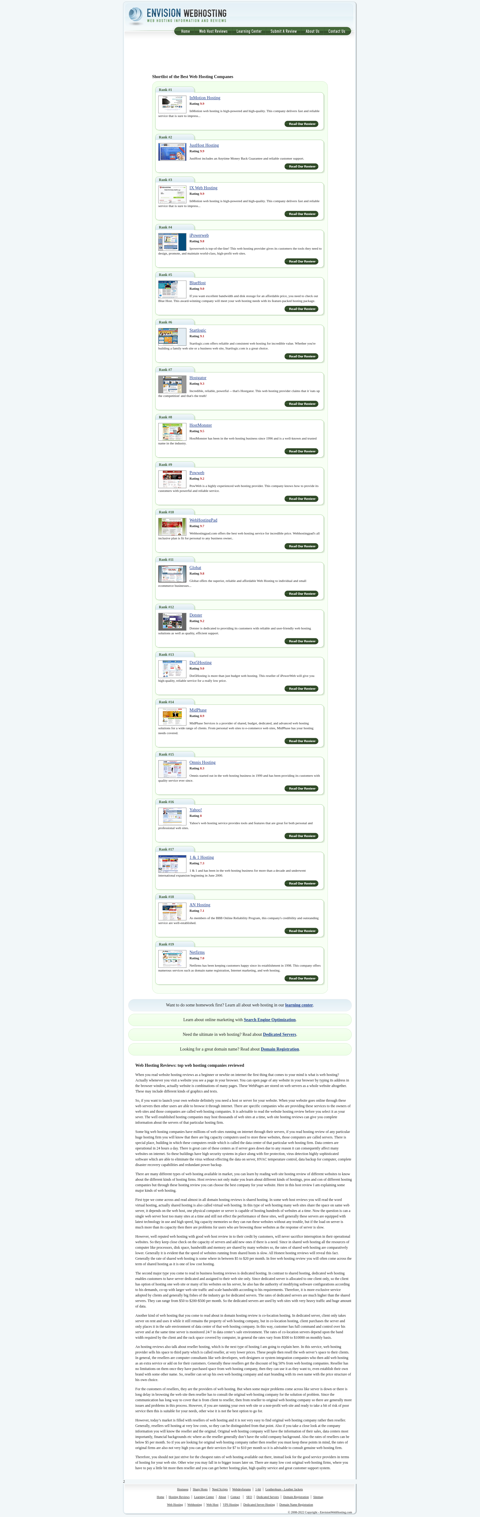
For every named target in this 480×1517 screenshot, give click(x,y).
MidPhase (198, 710)
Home (160, 1497)
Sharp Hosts (200, 1489)
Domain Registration (280, 1049)
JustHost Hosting (204, 145)
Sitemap (318, 1497)
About (222, 1497)
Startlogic (197, 330)
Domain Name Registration (296, 1504)
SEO (249, 1497)
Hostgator (197, 377)
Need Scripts (220, 1489)
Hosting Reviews (179, 1497)
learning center (299, 1005)
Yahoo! (195, 810)
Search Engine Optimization (270, 1019)
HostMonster (200, 425)
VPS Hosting (231, 1504)
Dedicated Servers (279, 1034)
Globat (195, 567)
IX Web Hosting (203, 188)
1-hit (258, 1489)
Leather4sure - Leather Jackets (284, 1489)
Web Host (212, 1504)
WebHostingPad (203, 520)
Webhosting (194, 1504)
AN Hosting (199, 905)
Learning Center (204, 1497)
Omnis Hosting (202, 762)
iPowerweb (199, 235)
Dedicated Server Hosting (259, 1504)
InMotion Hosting (204, 98)
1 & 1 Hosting (201, 857)
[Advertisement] (240, 55)
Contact (235, 1497)
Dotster (195, 615)
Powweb (196, 472)
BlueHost (197, 283)
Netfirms (197, 952)
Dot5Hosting (200, 662)
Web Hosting (175, 1504)
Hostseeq (183, 1489)
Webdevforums (241, 1489)
